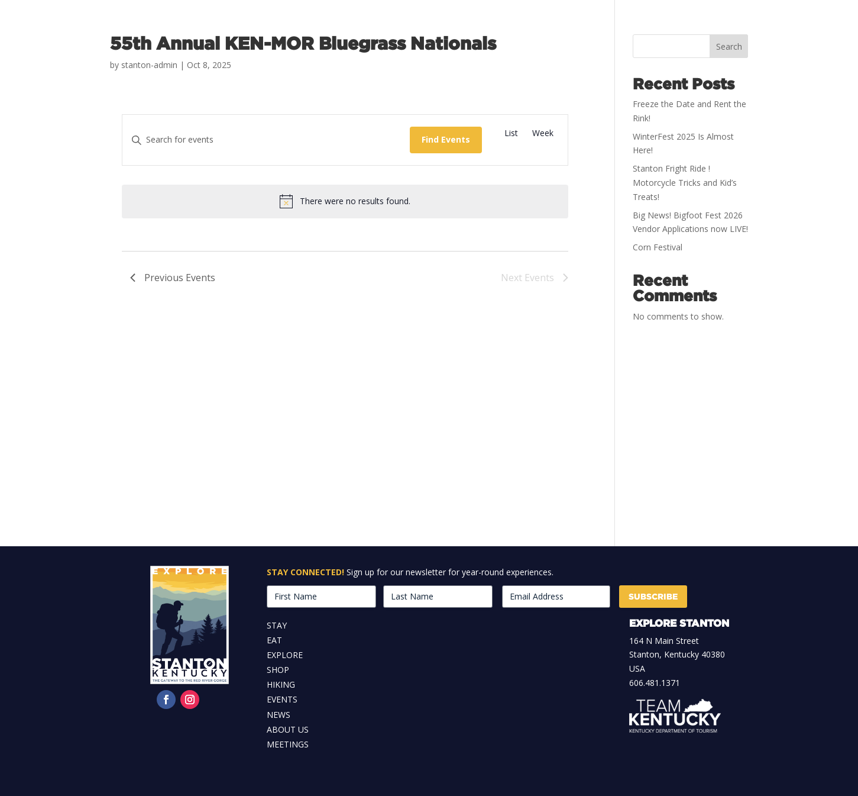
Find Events (446, 139)
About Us (288, 729)
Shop (278, 669)
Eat (274, 640)
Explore (285, 654)
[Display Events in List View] (511, 133)
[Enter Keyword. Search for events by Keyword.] (266, 140)
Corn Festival (657, 247)
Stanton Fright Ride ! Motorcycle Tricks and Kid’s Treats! (685, 182)
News (278, 714)
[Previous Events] (172, 278)
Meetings (288, 744)
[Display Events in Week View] (542, 133)
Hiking (281, 684)
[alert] (345, 201)
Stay (277, 625)
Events (282, 699)
